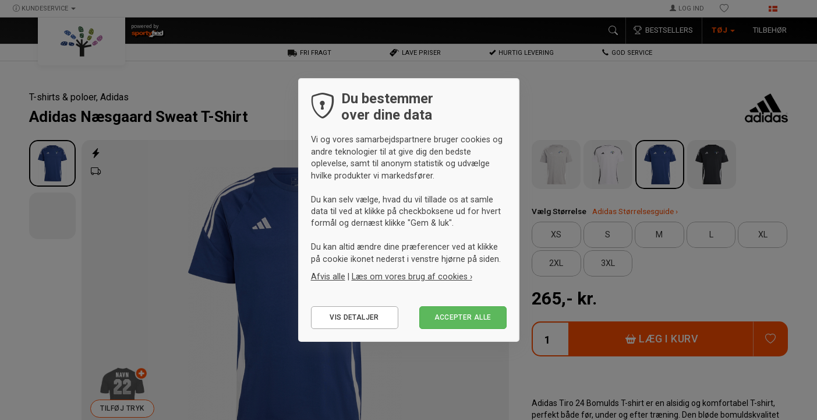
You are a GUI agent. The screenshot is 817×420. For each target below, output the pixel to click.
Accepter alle (462, 317)
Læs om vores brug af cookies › (412, 276)
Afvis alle (328, 276)
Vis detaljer (354, 317)
